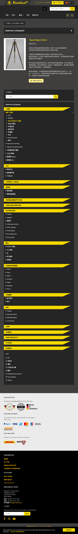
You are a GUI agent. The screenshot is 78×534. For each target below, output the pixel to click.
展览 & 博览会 (8, 476)
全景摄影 (9, 295)
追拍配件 (9, 332)
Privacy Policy (39, 3)
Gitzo (7, 272)
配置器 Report (10, 157)
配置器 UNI (9, 160)
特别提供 (9, 348)
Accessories (10, 237)
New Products (12, 337)
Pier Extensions (11, 234)
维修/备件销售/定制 (10, 465)
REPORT (9, 118)
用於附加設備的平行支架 (14, 200)
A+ (68, 15)
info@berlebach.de (16, 503)
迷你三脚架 (10, 124)
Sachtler (8, 279)
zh (68, 3)
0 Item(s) (57, 3)
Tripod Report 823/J (38, 40)
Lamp (8, 327)
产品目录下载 (11, 367)
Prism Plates (10, 231)
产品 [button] (14, 15)
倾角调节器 (9, 173)
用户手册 (6, 462)
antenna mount (11, 314)
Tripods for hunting (12, 144)
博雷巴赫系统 (10, 194)
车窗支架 (10, 127)
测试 (8, 364)
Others (9, 343)
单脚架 (9, 132)
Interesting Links (9, 483)
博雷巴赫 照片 (8, 480)
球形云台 (9, 169)
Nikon (8, 276)
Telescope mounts (12, 224)
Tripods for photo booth (14, 147)
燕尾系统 (9, 191)
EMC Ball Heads (11, 317)
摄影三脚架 (39, 112)
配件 (8, 140)
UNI (8, 115)
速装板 (8, 187)
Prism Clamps (10, 227)
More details (36, 80)
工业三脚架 (9, 153)
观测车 (8, 221)
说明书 (9, 361)
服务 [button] (21, 15)
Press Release (11, 377)
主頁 (6, 15)
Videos (9, 380)
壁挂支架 (10, 129)
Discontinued (11, 138)
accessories (9, 321)
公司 (27, 15)
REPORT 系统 (10, 247)
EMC (7, 307)
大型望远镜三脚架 (11, 150)
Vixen (8, 289)
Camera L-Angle (12, 182)
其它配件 (9, 256)
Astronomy (10, 211)
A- (72, 15)
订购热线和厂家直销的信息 (12, 469)
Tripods (8, 214)
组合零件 (9, 298)
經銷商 (6, 459)
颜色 (8, 371)
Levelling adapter (13, 205)
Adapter (8, 217)
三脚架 (8, 109)
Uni (8, 358)
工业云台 (9, 176)
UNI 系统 (8, 250)
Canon (8, 269)
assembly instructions (14, 374)
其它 (8, 135)
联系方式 (35, 15)
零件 (7, 302)
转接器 (8, 260)
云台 (7, 166)
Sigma (8, 282)
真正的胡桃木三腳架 (13, 121)
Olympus (9, 286)
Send (27, 513)
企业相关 (47, 3)
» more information (17, 532)
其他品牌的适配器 (12, 265)
